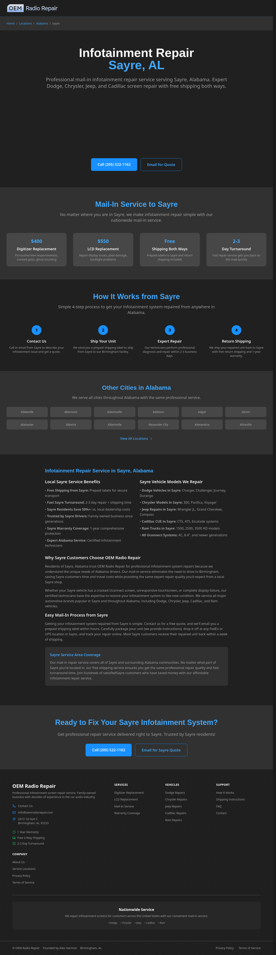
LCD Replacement (126, 799)
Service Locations (24, 869)
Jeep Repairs (173, 806)
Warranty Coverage (127, 813)
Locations (25, 23)
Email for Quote (161, 164)
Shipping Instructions (230, 799)
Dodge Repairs (175, 793)
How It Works (225, 793)
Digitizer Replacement (129, 793)
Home (11, 23)
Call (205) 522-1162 (114, 164)
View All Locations (136, 438)
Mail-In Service (124, 806)
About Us (18, 862)
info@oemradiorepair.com (35, 812)
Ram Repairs (173, 820)
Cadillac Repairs (175, 813)
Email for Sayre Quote (161, 750)
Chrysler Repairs (176, 799)
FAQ (219, 806)
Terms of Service (23, 882)
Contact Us (25, 806)
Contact (221, 813)
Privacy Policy (21, 876)
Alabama (42, 23)
